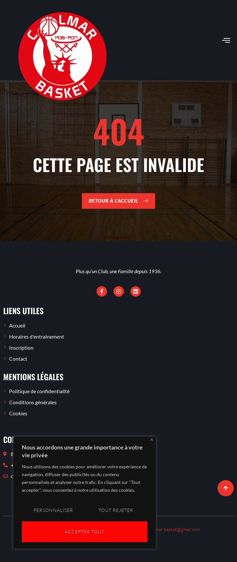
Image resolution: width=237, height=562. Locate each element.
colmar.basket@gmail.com (175, 529)
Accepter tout (84, 531)
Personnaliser (53, 511)
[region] (84, 493)
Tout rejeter (116, 511)
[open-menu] (226, 40)
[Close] (151, 440)
